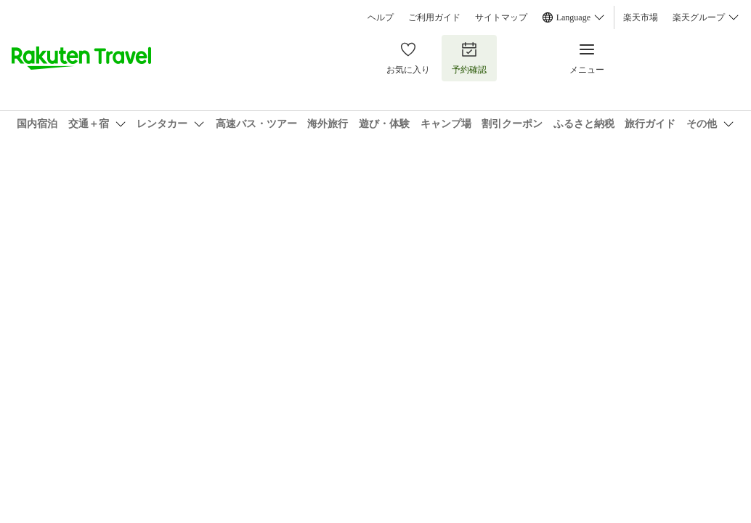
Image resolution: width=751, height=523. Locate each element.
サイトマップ (501, 17)
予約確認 (469, 58)
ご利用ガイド (434, 17)
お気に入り (408, 58)
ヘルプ (381, 17)
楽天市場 (640, 17)
